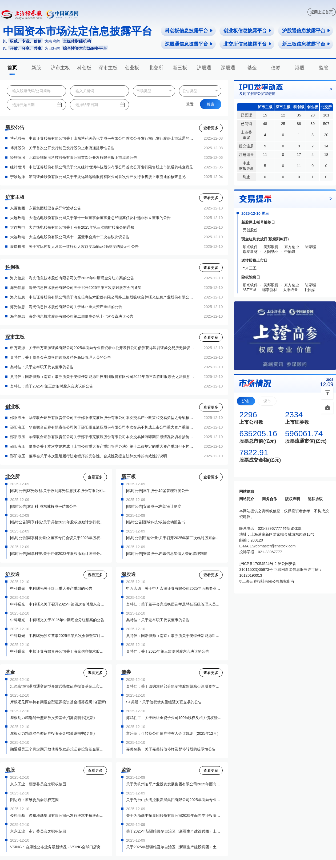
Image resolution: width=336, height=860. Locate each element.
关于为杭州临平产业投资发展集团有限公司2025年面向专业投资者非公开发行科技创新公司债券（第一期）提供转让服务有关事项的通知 (174, 784)
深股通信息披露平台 (189, 44)
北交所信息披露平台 (247, 44)
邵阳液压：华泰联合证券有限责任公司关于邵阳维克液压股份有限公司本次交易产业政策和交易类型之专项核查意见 (102, 417)
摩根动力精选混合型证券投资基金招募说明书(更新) (52, 718)
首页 (12, 67)
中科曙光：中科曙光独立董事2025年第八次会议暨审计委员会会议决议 (58, 635)
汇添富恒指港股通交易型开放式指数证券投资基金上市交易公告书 (58, 686)
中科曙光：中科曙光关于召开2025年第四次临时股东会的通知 (58, 604)
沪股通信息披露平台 (306, 30)
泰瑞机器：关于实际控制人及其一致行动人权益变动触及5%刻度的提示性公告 (74, 246)
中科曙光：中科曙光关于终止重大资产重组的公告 (51, 588)
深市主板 (108, 67)
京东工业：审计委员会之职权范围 (38, 831)
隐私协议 (315, 499)
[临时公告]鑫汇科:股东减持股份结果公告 (43, 506)
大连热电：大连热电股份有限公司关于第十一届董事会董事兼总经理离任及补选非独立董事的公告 (90, 218)
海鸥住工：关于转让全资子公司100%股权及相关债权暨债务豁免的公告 (174, 718)
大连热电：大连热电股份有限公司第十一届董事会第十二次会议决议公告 (70, 237)
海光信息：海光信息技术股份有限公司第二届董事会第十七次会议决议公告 (71, 316)
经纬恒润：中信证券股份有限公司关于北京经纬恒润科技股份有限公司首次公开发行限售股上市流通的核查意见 (101, 167)
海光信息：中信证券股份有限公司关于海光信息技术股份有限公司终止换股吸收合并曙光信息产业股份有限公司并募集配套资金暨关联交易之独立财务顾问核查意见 (102, 297)
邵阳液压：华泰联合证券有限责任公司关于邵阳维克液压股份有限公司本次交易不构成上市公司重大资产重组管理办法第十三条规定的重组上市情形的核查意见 (102, 427)
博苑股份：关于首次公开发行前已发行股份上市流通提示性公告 (62, 148)
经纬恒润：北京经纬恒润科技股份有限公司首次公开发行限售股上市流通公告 (73, 157)
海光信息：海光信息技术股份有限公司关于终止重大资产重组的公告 (66, 307)
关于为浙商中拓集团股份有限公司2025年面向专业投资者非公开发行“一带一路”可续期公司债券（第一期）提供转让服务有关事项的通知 (174, 815)
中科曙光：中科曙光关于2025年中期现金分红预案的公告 (57, 620)
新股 (36, 67)
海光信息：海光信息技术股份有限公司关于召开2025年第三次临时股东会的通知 (76, 287)
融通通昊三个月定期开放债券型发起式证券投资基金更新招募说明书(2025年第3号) (58, 749)
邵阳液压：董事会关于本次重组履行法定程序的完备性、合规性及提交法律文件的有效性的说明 (88, 456)
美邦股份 (270, 247)
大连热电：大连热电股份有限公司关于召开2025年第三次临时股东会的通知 (72, 227)
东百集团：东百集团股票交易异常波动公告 (45, 208)
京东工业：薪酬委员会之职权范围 (38, 784)
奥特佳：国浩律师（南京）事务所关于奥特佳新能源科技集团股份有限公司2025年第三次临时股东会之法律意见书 (102, 376)
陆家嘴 (310, 247)
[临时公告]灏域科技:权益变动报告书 (155, 522)
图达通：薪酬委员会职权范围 (34, 800)
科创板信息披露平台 (189, 30)
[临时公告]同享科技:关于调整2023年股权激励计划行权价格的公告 (58, 522)
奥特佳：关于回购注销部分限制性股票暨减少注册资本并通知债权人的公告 (174, 686)
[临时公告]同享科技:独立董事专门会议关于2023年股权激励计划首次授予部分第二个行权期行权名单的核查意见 (58, 538)
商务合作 (269, 499)
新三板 (180, 67)
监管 (324, 67)
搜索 (210, 104)
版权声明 (292, 499)
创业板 (132, 67)
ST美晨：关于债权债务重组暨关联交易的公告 (164, 702)
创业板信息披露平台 (247, 30)
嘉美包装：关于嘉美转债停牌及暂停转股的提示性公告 (171, 749)
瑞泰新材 (250, 251)
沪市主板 (60, 67)
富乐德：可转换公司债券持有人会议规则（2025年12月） (173, 733)
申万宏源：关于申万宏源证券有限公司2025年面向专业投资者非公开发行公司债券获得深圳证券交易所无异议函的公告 (102, 348)
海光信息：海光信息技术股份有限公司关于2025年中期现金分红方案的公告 (72, 278)
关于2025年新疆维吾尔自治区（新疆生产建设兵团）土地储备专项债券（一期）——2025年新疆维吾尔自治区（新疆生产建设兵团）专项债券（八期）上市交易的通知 (174, 831)
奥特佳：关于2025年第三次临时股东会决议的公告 (51, 386)
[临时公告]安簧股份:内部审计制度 (154, 506)
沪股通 (204, 67)
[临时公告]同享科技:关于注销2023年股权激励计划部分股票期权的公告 (58, 553)
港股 (300, 67)
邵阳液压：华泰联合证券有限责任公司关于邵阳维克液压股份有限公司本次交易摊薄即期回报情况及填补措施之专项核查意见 (102, 437)
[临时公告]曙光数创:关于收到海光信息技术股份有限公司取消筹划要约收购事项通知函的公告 (58, 490)
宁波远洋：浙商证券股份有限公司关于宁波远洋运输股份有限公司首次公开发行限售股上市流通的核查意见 (98, 177)
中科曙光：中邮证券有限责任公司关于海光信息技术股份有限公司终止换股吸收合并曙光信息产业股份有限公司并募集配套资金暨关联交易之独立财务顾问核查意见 (58, 651)
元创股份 (250, 230)
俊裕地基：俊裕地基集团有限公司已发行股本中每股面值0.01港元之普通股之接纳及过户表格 (58, 815)
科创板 (84, 67)
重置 (190, 104)
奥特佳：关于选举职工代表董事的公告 (42, 367)
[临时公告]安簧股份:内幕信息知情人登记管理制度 (167, 553)
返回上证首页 (321, 12)
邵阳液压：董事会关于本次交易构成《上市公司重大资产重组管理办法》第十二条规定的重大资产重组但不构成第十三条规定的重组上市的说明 (102, 446)
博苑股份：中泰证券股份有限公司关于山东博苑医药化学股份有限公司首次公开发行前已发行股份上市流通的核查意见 (102, 138)
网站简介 (246, 499)
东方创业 (291, 247)
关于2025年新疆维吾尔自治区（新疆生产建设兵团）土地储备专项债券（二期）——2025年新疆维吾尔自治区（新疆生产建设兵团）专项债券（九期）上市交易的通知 (174, 847)
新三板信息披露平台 (306, 44)
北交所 (156, 67)
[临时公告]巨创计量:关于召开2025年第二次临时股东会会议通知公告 (174, 538)
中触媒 (289, 251)
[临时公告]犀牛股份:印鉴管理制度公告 (157, 490)
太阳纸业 (270, 251)
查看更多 (210, 128)
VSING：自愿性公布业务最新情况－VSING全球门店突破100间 (58, 847)
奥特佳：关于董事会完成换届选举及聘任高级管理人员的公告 (60, 357)
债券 (276, 67)
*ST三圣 (249, 268)
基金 (252, 67)
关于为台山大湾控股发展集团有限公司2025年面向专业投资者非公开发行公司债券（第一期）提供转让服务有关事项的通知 (174, 800)
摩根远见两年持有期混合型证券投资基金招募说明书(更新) (58, 702)
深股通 (228, 67)
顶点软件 (250, 247)
